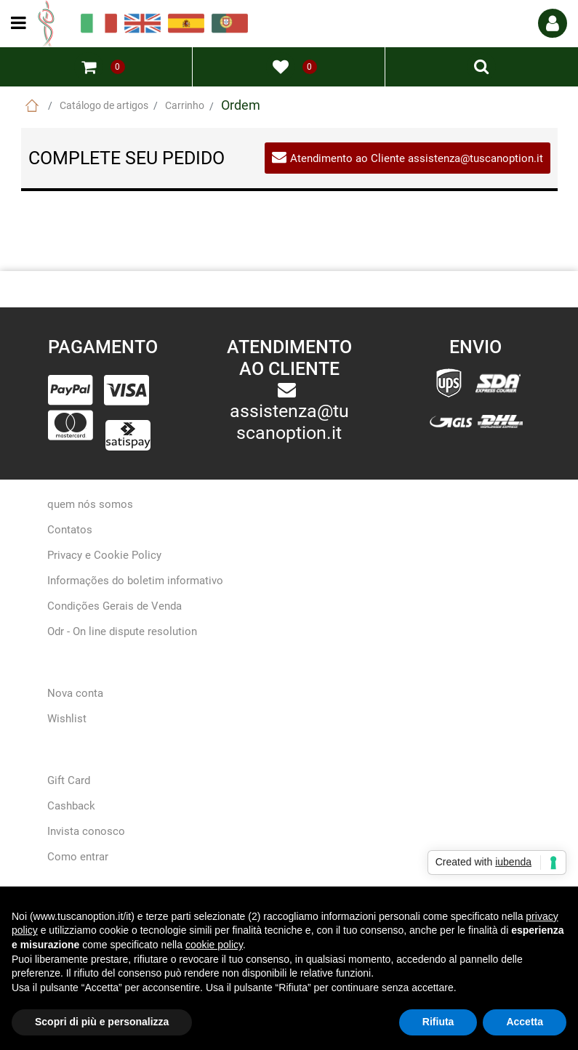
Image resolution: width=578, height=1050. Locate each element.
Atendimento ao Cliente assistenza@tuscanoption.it (416, 158)
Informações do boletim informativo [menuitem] (135, 580)
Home (32, 105)
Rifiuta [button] (438, 1021)
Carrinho (184, 105)
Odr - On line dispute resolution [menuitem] (122, 631)
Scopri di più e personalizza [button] (102, 1021)
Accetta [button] (524, 1021)
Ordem (240, 105)
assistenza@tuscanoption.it (289, 421)
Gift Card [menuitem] (68, 780)
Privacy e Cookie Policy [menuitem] (104, 555)
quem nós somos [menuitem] (90, 504)
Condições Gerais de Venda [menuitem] (114, 606)
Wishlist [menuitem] (67, 718)
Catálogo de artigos (104, 105)
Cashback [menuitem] (71, 805)
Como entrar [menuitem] (77, 856)
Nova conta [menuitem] (75, 693)
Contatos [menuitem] (69, 529)
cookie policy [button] (214, 944)
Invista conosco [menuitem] (86, 831)
